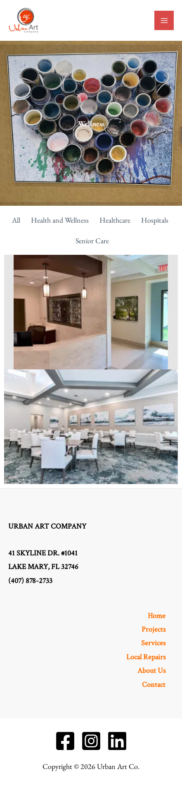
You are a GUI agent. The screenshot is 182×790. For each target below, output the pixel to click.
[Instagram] (91, 741)
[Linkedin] (117, 741)
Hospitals (154, 220)
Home (156, 616)
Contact (153, 684)
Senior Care (92, 240)
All (16, 220)
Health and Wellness (60, 220)
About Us (151, 670)
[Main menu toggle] (164, 20)
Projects (153, 629)
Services (153, 643)
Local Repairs (145, 657)
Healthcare (114, 220)
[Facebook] (65, 741)
